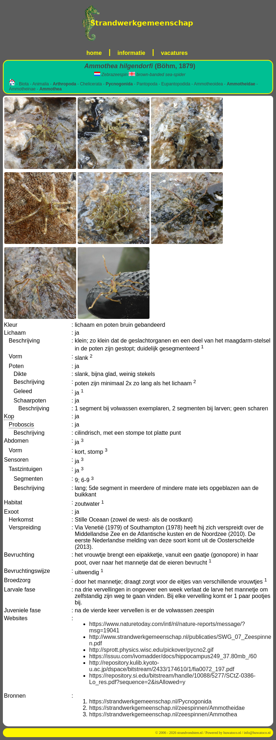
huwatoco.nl (232, 733)
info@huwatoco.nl (257, 733)
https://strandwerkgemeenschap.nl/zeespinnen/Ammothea (163, 714)
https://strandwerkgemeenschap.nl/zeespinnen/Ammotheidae (167, 708)
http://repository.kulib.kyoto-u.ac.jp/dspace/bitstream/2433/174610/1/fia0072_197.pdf (161, 666)
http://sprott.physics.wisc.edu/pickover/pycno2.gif (151, 650)
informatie (131, 53)
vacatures (174, 53)
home (94, 53)
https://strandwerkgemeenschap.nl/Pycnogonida (150, 701)
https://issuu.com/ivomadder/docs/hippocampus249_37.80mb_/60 (173, 656)
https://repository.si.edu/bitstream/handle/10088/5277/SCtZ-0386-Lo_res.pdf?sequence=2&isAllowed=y (172, 679)
